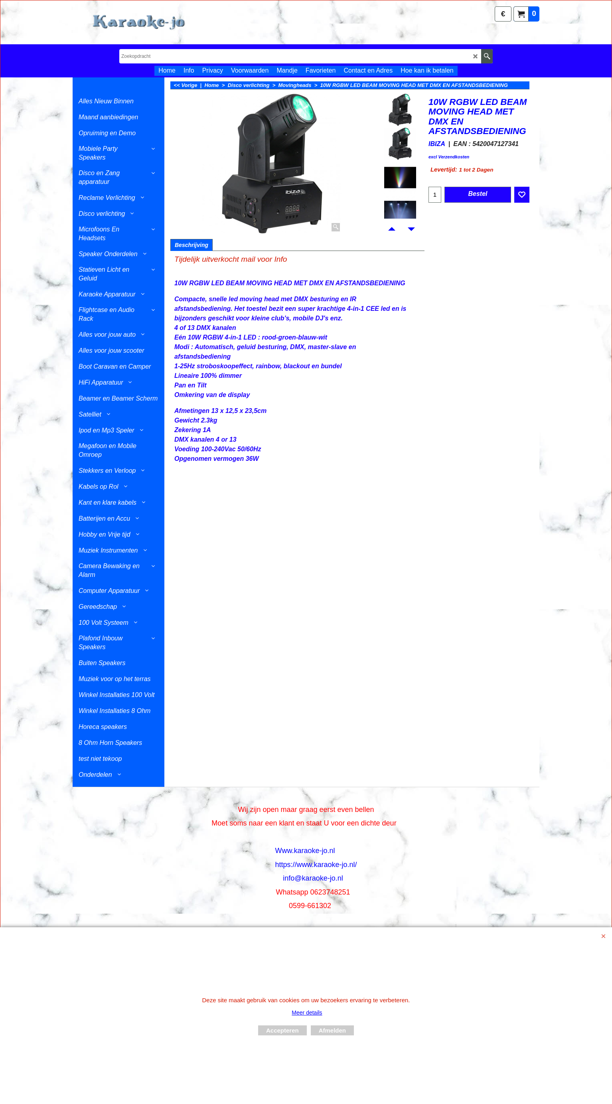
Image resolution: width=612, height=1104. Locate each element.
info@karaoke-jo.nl (313, 878)
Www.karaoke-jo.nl (305, 851)
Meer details (307, 1012)
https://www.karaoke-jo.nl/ (316, 865)
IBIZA (436, 143)
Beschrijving (191, 245)
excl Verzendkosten (448, 156)
